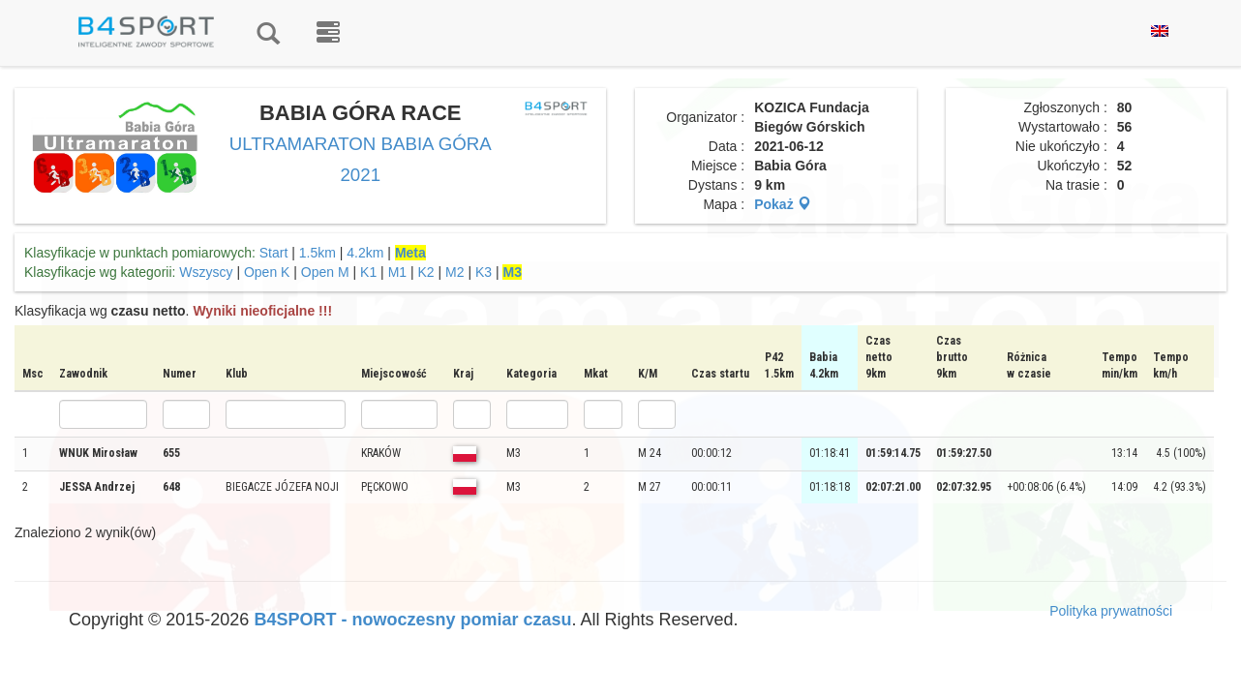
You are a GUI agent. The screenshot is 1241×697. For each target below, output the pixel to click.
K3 (483, 272)
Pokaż (782, 204)
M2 (454, 272)
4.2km (365, 252)
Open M (325, 272)
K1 (368, 272)
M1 (397, 272)
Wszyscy (205, 272)
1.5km (317, 252)
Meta (410, 252)
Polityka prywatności (1110, 611)
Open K (266, 272)
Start (273, 252)
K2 (426, 272)
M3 (511, 272)
